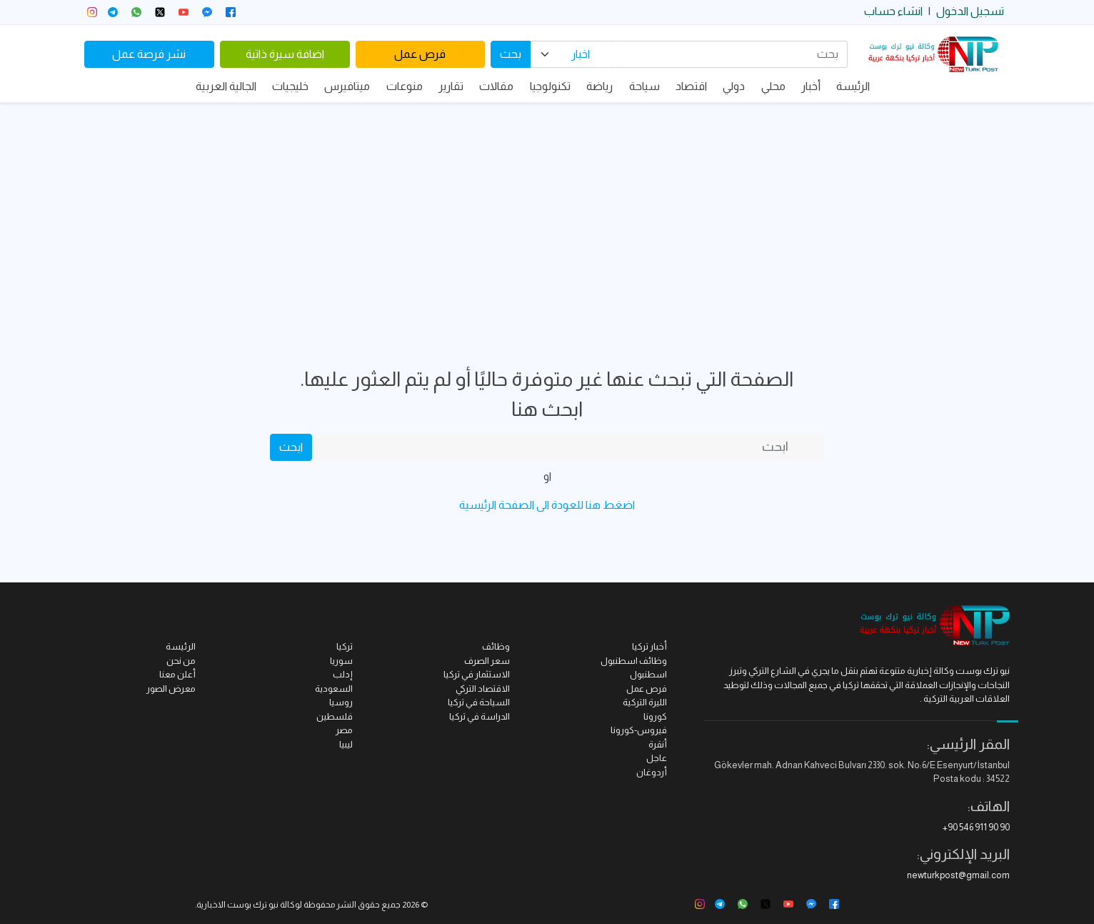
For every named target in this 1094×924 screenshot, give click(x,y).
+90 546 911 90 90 (976, 827)
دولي (734, 86)
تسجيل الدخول (970, 11)
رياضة (599, 86)
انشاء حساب (893, 11)
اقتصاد (691, 86)
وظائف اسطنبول (634, 660)
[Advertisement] (547, 210)
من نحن (181, 660)
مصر (344, 730)
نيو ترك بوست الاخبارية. (236, 905)
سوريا (341, 660)
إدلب (343, 674)
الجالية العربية (226, 86)
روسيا (341, 702)
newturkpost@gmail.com (958, 875)
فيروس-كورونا (639, 730)
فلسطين (334, 716)
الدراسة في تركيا (479, 716)
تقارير (450, 86)
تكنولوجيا (550, 86)
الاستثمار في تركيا (476, 674)
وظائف (496, 646)
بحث (510, 54)
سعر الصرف (487, 660)
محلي (773, 86)
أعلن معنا (177, 674)
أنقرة (657, 744)
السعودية (334, 688)
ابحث (291, 447)
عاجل (656, 757)
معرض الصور (171, 688)
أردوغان (651, 772)
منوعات (404, 86)
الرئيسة (853, 86)
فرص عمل (420, 54)
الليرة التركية (645, 702)
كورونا (655, 716)
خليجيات (290, 86)
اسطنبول (648, 674)
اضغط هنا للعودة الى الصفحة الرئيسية (547, 505)
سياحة (644, 86)
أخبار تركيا (649, 646)
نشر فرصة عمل (149, 54)
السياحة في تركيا (479, 702)
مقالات (496, 86)
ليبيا (346, 744)
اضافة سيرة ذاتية (285, 54)
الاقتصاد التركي (483, 688)
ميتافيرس (347, 86)
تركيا (344, 646)
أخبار (810, 86)
